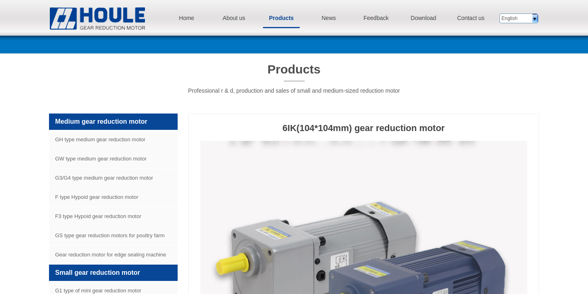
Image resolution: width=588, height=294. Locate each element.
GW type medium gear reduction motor (101, 159)
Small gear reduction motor (97, 272)
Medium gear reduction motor (101, 121)
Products (281, 18)
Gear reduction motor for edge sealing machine (110, 255)
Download (423, 18)
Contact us (471, 18)
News (328, 18)
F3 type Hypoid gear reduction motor (98, 216)
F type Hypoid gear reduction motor (96, 197)
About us (234, 18)
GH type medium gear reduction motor (100, 139)
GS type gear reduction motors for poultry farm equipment (107, 238)
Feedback (375, 18)
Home (186, 18)
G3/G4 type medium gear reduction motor (104, 178)
